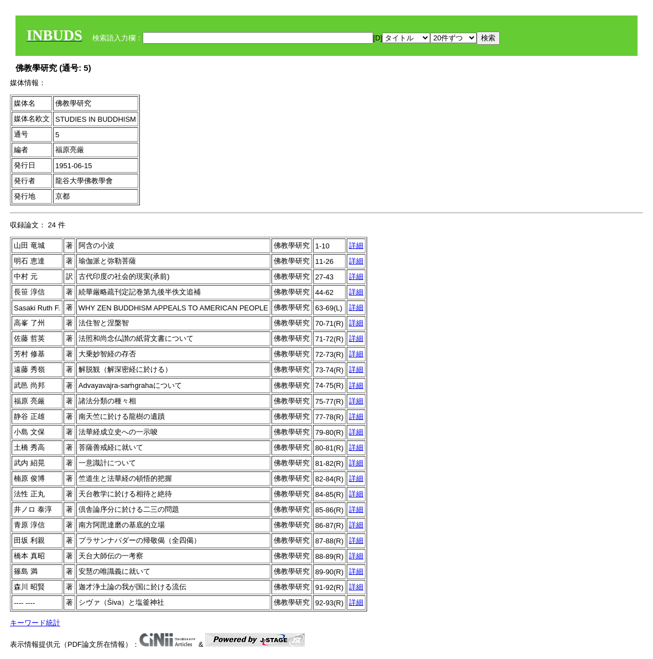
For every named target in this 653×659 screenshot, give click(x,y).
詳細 (356, 245)
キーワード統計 (35, 623)
